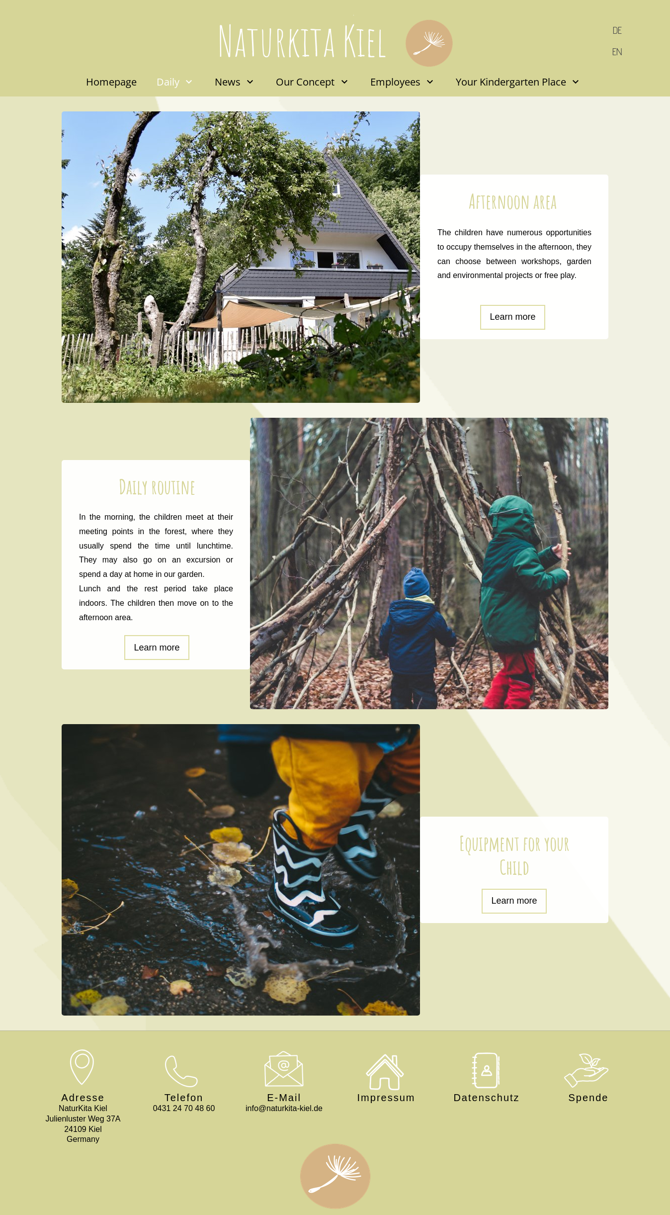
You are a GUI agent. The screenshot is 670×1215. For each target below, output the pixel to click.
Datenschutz (486, 1097)
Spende (589, 1097)
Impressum (386, 1097)
